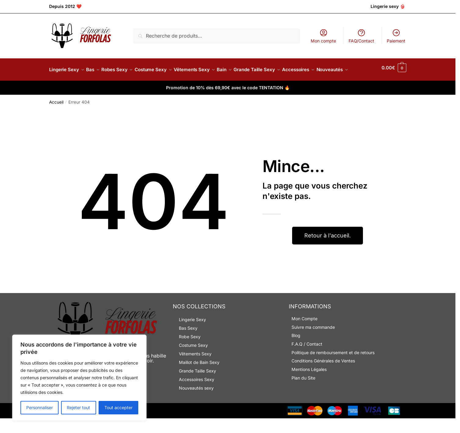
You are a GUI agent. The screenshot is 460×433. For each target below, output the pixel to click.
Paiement (396, 35)
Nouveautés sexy (196, 402)
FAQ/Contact (361, 35)
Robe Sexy (190, 351)
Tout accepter (118, 407)
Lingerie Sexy (192, 334)
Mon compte (323, 35)
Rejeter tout (78, 407)
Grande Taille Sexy (197, 385)
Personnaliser (39, 407)
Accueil (56, 116)
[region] (79, 378)
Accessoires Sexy (196, 394)
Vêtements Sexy (195, 368)
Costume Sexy (193, 359)
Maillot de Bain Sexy (199, 377)
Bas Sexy (188, 342)
